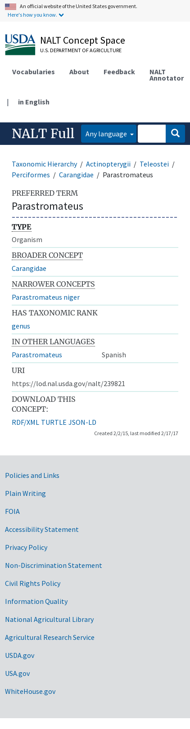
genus (21, 325)
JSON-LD (82, 422)
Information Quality (36, 601)
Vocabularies (33, 71)
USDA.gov (19, 655)
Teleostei (154, 163)
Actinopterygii (108, 163)
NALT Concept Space (82, 40)
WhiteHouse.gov (30, 691)
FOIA (12, 511)
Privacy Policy (26, 547)
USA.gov (17, 673)
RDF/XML (25, 422)
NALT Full (43, 134)
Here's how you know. (32, 14)
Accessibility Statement (42, 529)
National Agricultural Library (49, 619)
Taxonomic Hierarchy (44, 163)
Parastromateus (37, 354)
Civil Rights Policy (32, 583)
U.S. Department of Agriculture (81, 50)
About (79, 71)
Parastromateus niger (46, 297)
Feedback (119, 71)
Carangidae (76, 174)
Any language (107, 133)
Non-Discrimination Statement (53, 565)
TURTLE (54, 422)
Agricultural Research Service (50, 637)
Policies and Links (32, 475)
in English (34, 101)
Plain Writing (25, 493)
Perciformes (31, 174)
